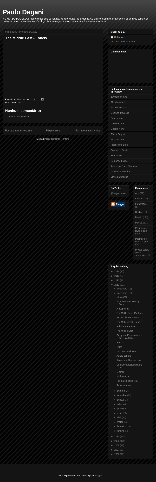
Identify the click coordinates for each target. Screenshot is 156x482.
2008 (117, 445)
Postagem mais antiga (87, 130)
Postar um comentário (19, 116)
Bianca (120, 342)
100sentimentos (119, 96)
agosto (120, 399)
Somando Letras (119, 161)
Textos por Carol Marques (124, 166)
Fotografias (141, 204)
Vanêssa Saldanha (120, 171)
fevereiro (121, 426)
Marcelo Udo (117, 139)
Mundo (138, 217)
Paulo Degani (23, 12)
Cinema (139, 198)
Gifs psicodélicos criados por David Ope (129, 336)
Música (21, 102)
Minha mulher (123, 376)
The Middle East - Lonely (129, 322)
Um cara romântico (126, 351)
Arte (137, 193)
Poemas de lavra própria (141, 240)
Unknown (119, 37)
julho (119, 404)
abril (119, 417)
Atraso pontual (124, 355)
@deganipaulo (118, 193)
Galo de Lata (117, 123)
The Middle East (125, 331)
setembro (122, 395)
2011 (117, 284)
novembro (122, 293)
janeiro (120, 431)
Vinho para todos (119, 177)
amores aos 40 (118, 107)
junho (120, 408)
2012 (117, 280)
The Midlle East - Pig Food (130, 313)
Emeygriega (117, 118)
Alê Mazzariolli (118, 102)
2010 (117, 436)
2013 (117, 276)
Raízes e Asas (124, 385)
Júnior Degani (118, 134)
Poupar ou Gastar (120, 150)
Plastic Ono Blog (119, 145)
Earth (119, 347)
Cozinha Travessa (120, 113)
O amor (120, 372)
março (120, 422)
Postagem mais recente (18, 130)
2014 (117, 271)
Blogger (98, 475)
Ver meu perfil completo (123, 41)
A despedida (123, 308)
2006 (117, 454)
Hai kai (138, 212)
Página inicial (53, 130)
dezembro (122, 288)
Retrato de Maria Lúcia (128, 317)
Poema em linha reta (127, 381)
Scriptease (116, 155)
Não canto (122, 297)
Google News (117, 129)
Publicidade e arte (126, 326)
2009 (117, 441)
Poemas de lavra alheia (141, 229)
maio (120, 413)
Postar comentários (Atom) (57, 139)
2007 (117, 449)
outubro (121, 390)
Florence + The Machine (129, 360)
